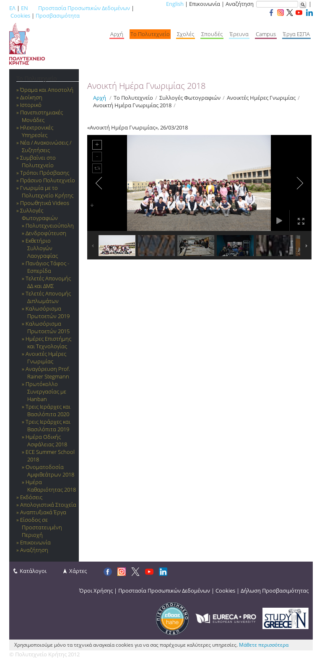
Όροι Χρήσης (96, 590)
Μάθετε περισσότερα (263, 644)
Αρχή (99, 97)
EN (24, 8)
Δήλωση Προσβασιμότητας (275, 590)
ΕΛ (12, 8)
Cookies (20, 15)
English (175, 4)
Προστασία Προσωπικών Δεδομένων (84, 8)
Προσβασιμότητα (58, 15)
